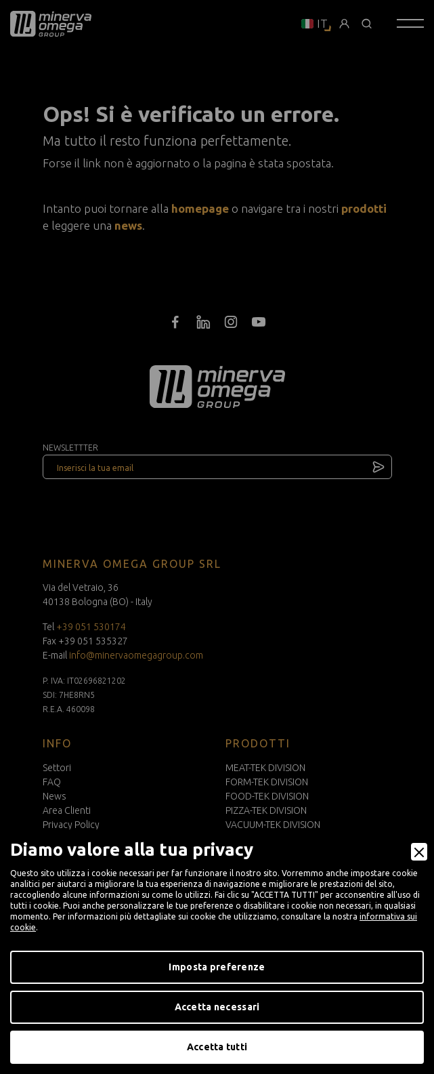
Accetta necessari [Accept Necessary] (217, 1006)
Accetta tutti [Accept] (217, 1046)
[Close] (419, 852)
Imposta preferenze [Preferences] (217, 967)
